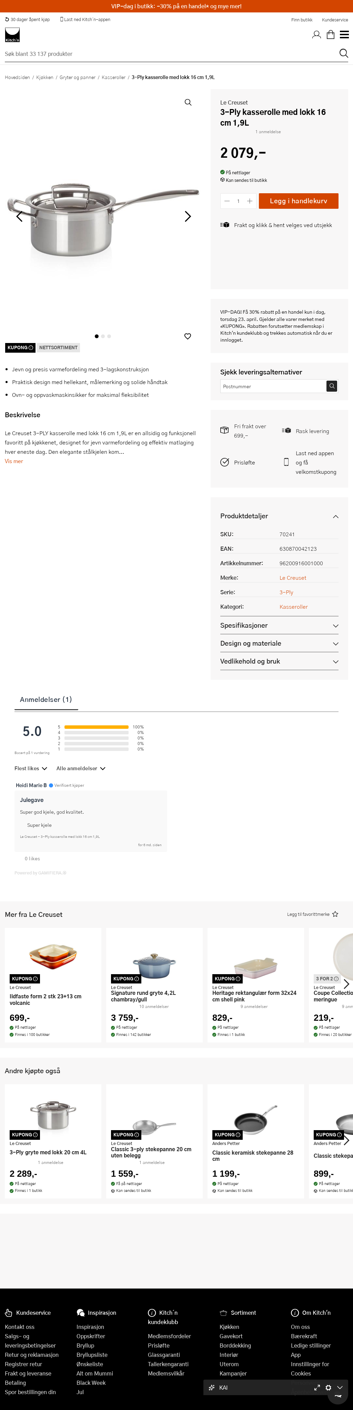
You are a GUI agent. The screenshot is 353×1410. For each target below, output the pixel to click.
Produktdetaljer (244, 516)
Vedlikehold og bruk (250, 661)
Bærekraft (304, 1336)
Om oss (300, 1327)
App (296, 1355)
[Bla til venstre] (19, 216)
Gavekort (231, 1336)
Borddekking (235, 1345)
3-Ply (286, 592)
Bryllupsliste (92, 1355)
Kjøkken (44, 77)
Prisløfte (244, 462)
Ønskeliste (90, 1364)
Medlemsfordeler (169, 1336)
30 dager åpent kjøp (27, 19)
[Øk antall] (250, 201)
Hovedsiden (17, 77)
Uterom (229, 1364)
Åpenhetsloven (309, 1392)
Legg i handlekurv (298, 201)
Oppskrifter (91, 1336)
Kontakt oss (19, 1327)
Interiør (229, 1355)
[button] (187, 336)
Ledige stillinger (311, 1345)
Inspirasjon (90, 1327)
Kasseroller (113, 77)
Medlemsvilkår (166, 1373)
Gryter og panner (77, 77)
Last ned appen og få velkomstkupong (316, 462)
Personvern (305, 1383)
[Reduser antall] (227, 201)
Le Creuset (234, 102)
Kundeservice (335, 20)
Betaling (15, 1383)
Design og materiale (250, 643)
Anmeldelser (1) (46, 699)
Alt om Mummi (95, 1373)
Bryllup (85, 1345)
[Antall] (238, 201)
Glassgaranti (164, 1355)
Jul (80, 1392)
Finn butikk (301, 20)
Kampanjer (233, 1373)
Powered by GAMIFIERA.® (40, 873)
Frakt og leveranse (28, 1373)
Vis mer (14, 461)
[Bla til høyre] (187, 216)
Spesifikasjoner (244, 625)
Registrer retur (23, 1364)
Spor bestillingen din (30, 1392)
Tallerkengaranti (168, 1364)
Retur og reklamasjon (32, 1355)
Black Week (91, 1383)
